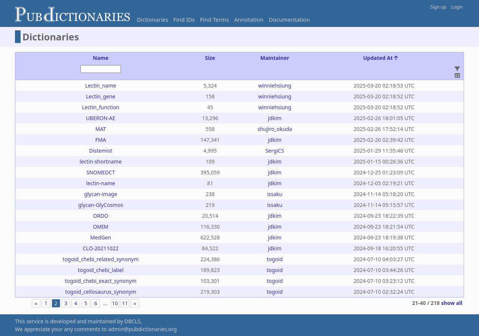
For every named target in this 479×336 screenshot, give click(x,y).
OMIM (100, 226)
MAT (100, 128)
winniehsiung (274, 85)
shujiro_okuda (274, 128)
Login (457, 7)
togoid (275, 259)
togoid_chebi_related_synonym (100, 259)
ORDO (101, 215)
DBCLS (132, 321)
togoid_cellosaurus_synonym (100, 291)
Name (101, 57)
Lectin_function (100, 107)
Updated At (380, 57)
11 (125, 303)
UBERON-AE (101, 118)
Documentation (289, 19)
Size (210, 57)
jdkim (274, 118)
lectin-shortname (101, 161)
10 (115, 303)
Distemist (100, 150)
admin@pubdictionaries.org (142, 329)
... (105, 303)
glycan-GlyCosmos (100, 204)
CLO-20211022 (100, 248)
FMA (100, 139)
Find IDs (184, 19)
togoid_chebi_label (100, 270)
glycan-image (100, 194)
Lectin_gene (101, 96)
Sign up (438, 7)
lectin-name (100, 183)
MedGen (100, 237)
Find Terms (214, 19)
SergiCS (274, 150)
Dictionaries (152, 19)
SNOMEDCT (100, 172)
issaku (275, 194)
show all (452, 302)
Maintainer (274, 57)
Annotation (249, 19)
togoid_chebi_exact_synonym (100, 280)
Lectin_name (100, 85)
